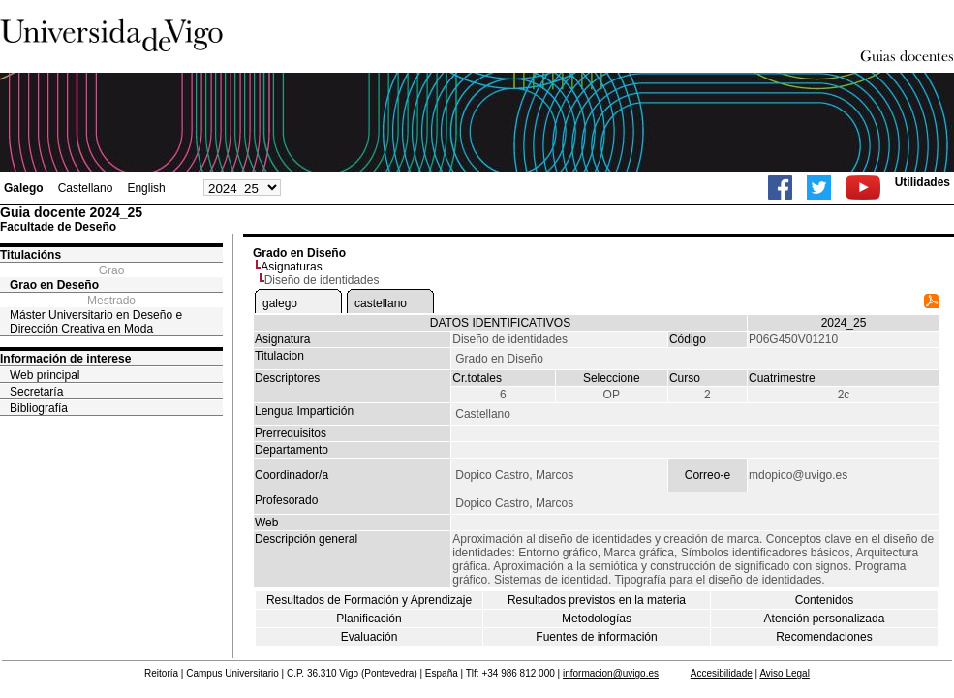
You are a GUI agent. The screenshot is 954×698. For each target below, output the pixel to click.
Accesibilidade (722, 673)
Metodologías (596, 618)
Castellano (85, 188)
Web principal (44, 375)
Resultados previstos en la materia (597, 600)
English (146, 188)
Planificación (368, 618)
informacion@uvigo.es (611, 673)
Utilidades (922, 182)
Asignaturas (291, 266)
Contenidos (824, 600)
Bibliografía (39, 408)
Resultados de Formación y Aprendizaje (369, 600)
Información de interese (65, 358)
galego (279, 303)
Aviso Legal (784, 673)
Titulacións (30, 255)
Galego (24, 188)
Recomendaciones (824, 637)
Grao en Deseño (54, 285)
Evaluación (369, 637)
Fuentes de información (596, 637)
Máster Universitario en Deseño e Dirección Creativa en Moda (96, 321)
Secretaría (36, 391)
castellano (380, 303)
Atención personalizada (824, 618)
